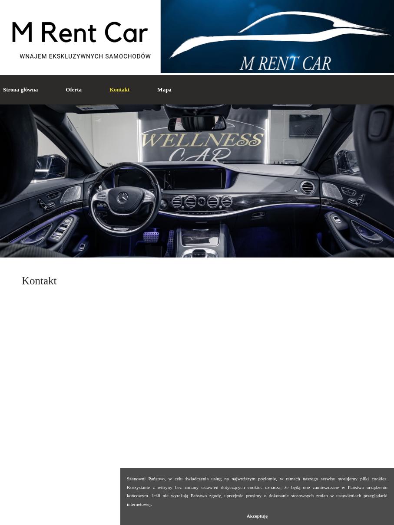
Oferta (74, 89)
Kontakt (119, 89)
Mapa (164, 89)
